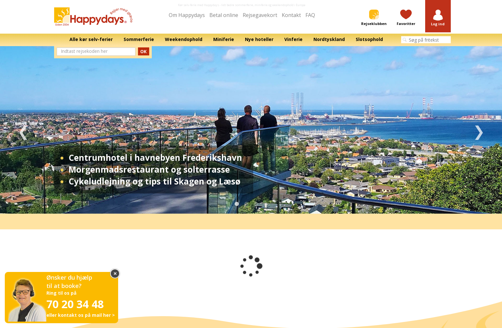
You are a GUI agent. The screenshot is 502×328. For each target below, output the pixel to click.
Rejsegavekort (260, 15)
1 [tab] (236, 204)
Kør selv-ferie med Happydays (198, 5)
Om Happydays (187, 15)
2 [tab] (246, 204)
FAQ (310, 15)
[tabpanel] (251, 130)
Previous (23, 130)
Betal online (223, 15)
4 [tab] (265, 204)
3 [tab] (256, 204)
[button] (438, 18)
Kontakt (291, 15)
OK (143, 51)
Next (479, 130)
